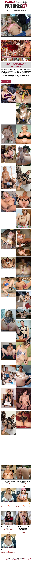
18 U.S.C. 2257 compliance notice (21, 559)
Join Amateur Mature (16, 65)
